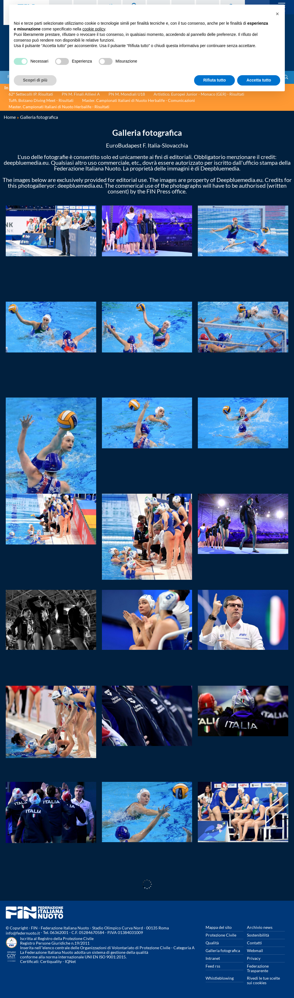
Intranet (213, 958)
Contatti (254, 942)
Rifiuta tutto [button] (214, 80)
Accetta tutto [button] (258, 80)
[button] (277, 13)
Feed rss (213, 966)
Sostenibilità (258, 935)
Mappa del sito (219, 927)
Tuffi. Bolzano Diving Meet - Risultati (41, 100)
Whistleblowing (220, 978)
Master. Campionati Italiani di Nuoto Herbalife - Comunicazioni (138, 100)
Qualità (212, 942)
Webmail (255, 950)
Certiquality (51, 961)
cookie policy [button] (93, 29)
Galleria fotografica (223, 950)
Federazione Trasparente (258, 968)
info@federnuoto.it (23, 933)
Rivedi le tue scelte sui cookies (263, 980)
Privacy (253, 958)
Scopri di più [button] (35, 80)
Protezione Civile (221, 935)
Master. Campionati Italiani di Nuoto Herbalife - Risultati (59, 106)
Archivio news (259, 927)
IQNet (70, 961)
